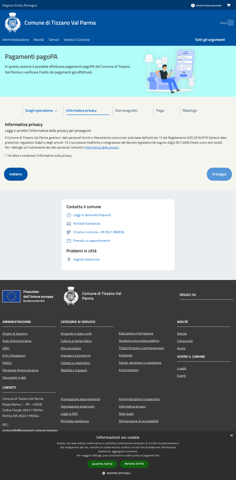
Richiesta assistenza (75, 421)
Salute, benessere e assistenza (140, 362)
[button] (118, 473)
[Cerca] (229, 22)
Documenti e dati (14, 377)
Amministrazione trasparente (139, 399)
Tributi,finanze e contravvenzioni (141, 348)
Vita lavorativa (71, 348)
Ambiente (125, 355)
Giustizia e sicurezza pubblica (139, 340)
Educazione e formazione (136, 333)
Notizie (182, 333)
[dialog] (118, 455)
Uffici (6, 348)
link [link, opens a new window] (157, 455)
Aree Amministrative (16, 340)
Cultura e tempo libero (76, 340)
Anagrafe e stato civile (76, 333)
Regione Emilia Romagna (19, 5)
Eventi (181, 375)
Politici (7, 362)
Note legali (126, 413)
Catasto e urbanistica (75, 362)
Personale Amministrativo (20, 370)
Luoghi (181, 368)
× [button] (231, 435)
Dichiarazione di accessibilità (138, 421)
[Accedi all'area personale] (206, 5)
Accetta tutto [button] (102, 464)
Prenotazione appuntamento (80, 399)
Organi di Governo (15, 333)
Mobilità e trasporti (74, 370)
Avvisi (181, 348)
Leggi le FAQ (69, 413)
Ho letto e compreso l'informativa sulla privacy (40, 155)
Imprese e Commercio (75, 355)
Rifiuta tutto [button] (134, 464)
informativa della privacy (102, 147)
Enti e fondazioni (14, 355)
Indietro (15, 174)
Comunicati (185, 340)
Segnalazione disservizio (77, 406)
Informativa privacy (132, 406)
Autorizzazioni (129, 369)
